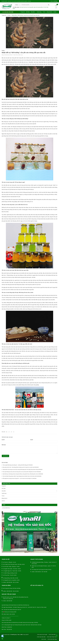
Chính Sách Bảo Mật (41, 636)
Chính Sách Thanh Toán (52, 636)
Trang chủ (23, 11)
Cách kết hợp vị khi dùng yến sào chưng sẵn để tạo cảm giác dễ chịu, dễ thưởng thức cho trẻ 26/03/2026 (23, 473)
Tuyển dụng (39, 11)
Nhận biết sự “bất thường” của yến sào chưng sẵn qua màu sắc (23, 52)
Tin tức (44, 11)
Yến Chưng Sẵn (30, 7)
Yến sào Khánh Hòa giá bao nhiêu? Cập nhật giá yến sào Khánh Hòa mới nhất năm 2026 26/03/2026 (22, 476)
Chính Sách (43, 639)
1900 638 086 (9, 582)
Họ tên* (3, 439)
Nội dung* (4, 444)
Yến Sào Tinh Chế (23, 7)
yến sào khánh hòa (6, 507)
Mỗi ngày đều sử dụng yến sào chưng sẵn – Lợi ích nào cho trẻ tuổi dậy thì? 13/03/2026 (19, 478)
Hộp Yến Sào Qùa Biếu (38, 7)
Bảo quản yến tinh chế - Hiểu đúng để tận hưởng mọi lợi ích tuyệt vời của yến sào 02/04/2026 (21, 467)
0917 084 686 (44, 571)
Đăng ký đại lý (49, 11)
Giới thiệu (28, 11)
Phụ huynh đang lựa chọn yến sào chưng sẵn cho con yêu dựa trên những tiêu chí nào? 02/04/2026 (22, 471)
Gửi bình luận (5, 455)
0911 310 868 (16, 582)
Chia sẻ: (3, 431)
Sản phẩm (33, 11)
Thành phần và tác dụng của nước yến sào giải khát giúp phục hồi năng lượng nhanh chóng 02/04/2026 (22, 469)
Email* (31, 439)
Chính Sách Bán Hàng (52, 639)
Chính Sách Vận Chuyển (42, 634)
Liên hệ (54, 11)
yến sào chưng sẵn (12, 57)
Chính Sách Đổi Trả (53, 634)
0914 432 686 (16, 591)
